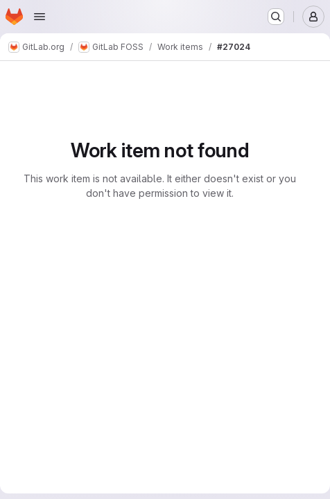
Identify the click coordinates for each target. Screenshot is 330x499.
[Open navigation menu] (39, 17)
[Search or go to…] (276, 16)
